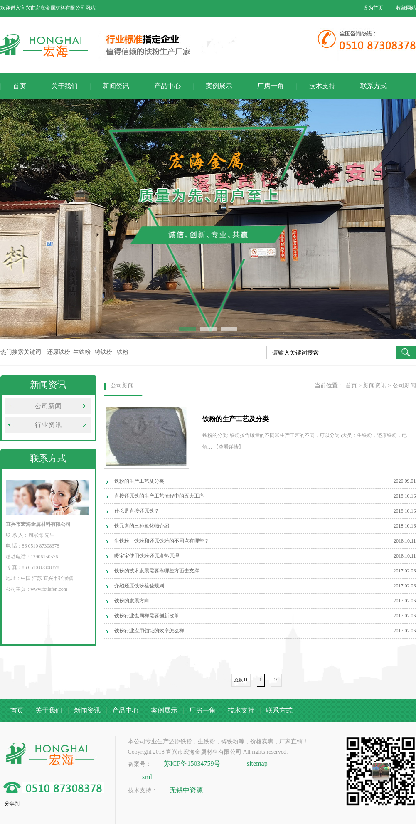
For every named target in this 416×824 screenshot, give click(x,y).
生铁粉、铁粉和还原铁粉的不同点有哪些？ (161, 541)
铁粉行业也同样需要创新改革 (146, 616)
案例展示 (219, 85)
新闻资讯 (116, 85)
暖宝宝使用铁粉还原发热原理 (146, 556)
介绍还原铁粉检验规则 (139, 586)
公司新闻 (48, 406)
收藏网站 (406, 8)
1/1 (276, 680)
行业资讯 (48, 424)
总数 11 (241, 680)
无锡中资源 (186, 790)
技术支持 (322, 85)
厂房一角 (270, 85)
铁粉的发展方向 (131, 601)
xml (147, 776)
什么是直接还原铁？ (136, 511)
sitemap (257, 763)
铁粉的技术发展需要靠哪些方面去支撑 (156, 571)
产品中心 (167, 85)
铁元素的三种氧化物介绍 (141, 526)
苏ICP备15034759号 (192, 763)
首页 (19, 85)
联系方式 (373, 85)
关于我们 (64, 85)
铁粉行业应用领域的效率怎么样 (149, 631)
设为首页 (373, 8)
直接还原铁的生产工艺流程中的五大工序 (159, 496)
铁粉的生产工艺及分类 (139, 481)
